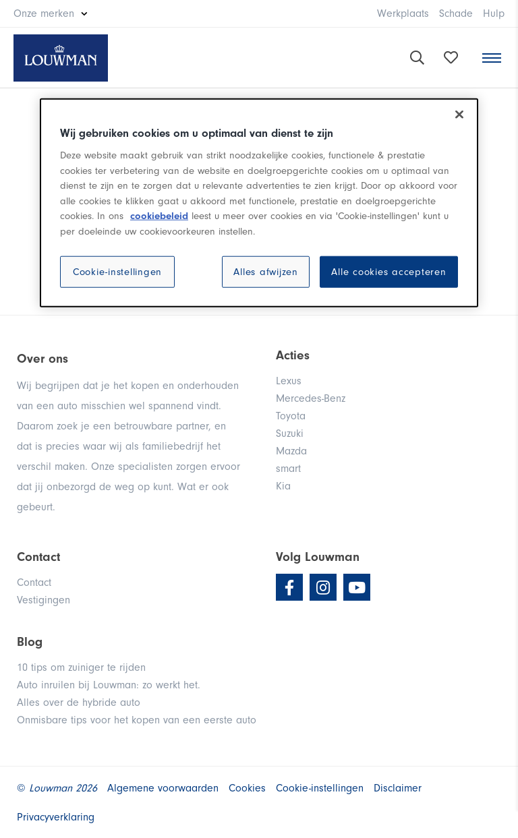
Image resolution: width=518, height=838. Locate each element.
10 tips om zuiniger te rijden (81, 667)
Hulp (494, 13)
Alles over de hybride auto (78, 702)
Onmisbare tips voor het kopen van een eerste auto (136, 720)
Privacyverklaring (55, 817)
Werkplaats (403, 13)
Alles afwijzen (265, 272)
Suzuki (290, 433)
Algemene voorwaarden (163, 788)
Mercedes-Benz (310, 398)
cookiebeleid (159, 216)
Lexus (288, 381)
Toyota (291, 416)
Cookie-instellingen (117, 272)
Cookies (247, 788)
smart (288, 468)
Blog (29, 641)
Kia (283, 486)
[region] (259, 202)
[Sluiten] (459, 114)
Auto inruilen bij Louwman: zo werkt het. (108, 685)
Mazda (291, 451)
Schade (456, 13)
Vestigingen (43, 600)
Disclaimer (398, 788)
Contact (34, 582)
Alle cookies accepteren (388, 272)
